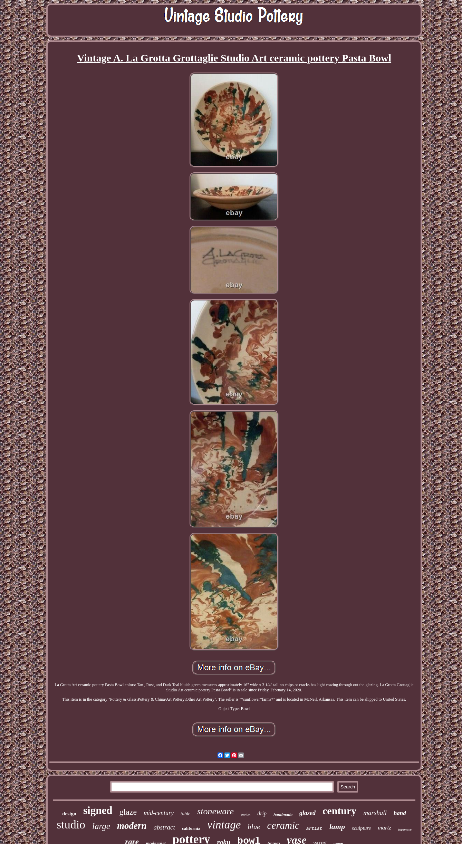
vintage (224, 824)
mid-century (159, 812)
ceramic (283, 825)
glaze (128, 811)
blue (254, 827)
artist (314, 828)
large (101, 826)
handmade (282, 815)
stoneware (215, 811)
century (339, 810)
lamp (337, 826)
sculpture (361, 828)
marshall (375, 812)
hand (400, 813)
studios (245, 815)
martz (384, 827)
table (185, 813)
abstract (164, 827)
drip (262, 813)
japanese (405, 829)
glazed (307, 812)
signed (97, 810)
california (191, 828)
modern (132, 826)
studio (71, 824)
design (69, 813)
